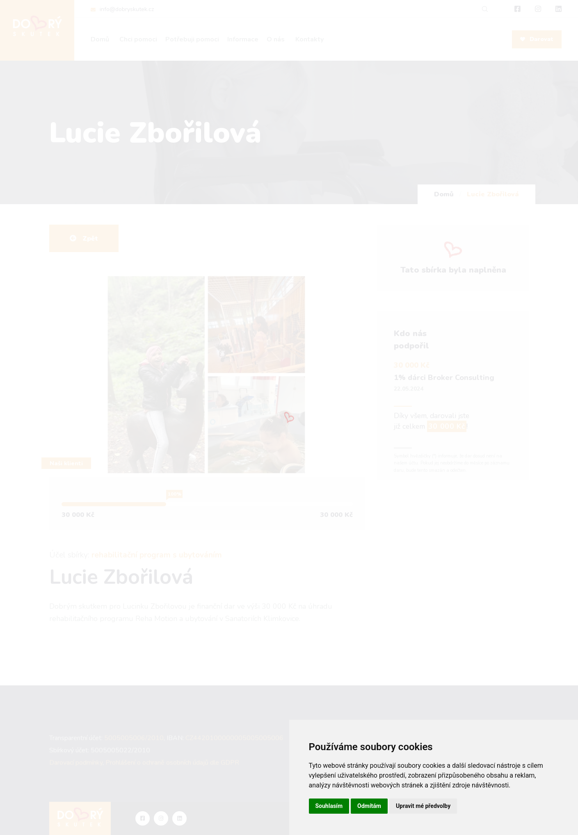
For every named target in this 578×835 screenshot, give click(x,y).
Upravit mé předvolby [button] (423, 806)
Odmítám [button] (369, 806)
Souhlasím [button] (329, 806)
